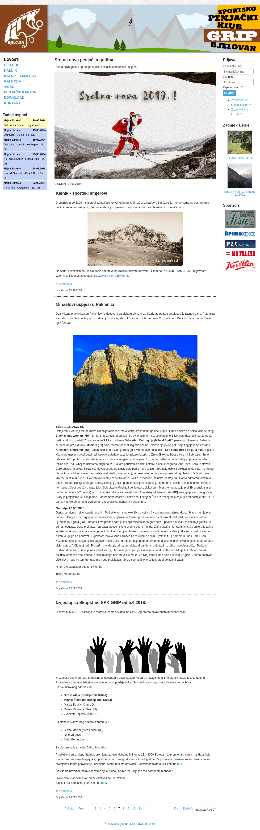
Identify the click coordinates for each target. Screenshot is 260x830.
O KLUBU (12, 65)
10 (133, 808)
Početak (70, 808)
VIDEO (9, 87)
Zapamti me (230, 87)
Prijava (229, 93)
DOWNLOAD (14, 97)
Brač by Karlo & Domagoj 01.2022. (240, 193)
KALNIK (10, 70)
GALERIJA (12, 81)
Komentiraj (65, 284)
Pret (81, 808)
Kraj (176, 808)
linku (103, 783)
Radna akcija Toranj (240, 158)
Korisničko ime (232, 66)
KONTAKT (12, 103)
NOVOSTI (11, 60)
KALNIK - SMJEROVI (21, 76)
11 (140, 808)
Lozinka (228, 76)
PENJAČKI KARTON (20, 92)
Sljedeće (188, 808)
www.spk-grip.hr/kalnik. (114, 275)
